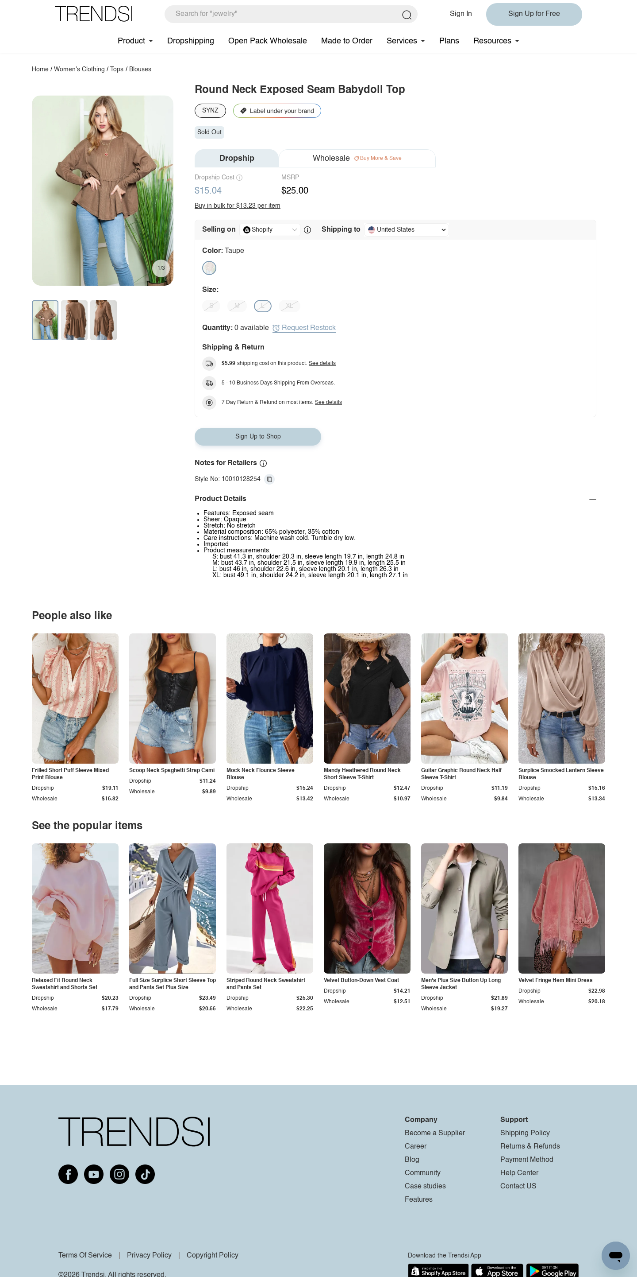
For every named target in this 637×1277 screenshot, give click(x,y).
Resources (492, 41)
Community (423, 1173)
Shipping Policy (525, 1133)
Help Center (519, 1173)
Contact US (518, 1186)
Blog (412, 1160)
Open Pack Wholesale (267, 41)
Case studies (425, 1186)
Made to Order (346, 41)
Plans (449, 41)
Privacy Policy (149, 1255)
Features (419, 1199)
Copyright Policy (212, 1255)
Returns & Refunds (530, 1146)
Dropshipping (190, 41)
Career (415, 1146)
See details (322, 363)
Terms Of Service (85, 1255)
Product (131, 41)
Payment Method (526, 1160)
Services (402, 41)
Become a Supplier (435, 1133)
